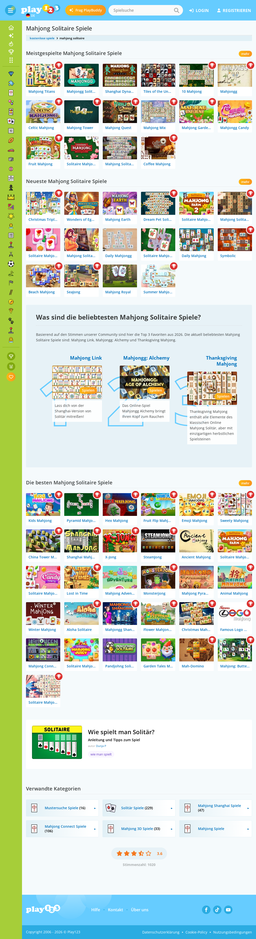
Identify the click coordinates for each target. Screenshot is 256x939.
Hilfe (95, 909)
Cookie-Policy (196, 932)
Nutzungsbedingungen (232, 932)
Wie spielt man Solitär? (121, 732)
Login (199, 10)
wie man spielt (101, 754)
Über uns (139, 909)
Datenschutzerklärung (161, 932)
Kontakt (115, 909)
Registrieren (234, 10)
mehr (245, 54)
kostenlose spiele (42, 38)
